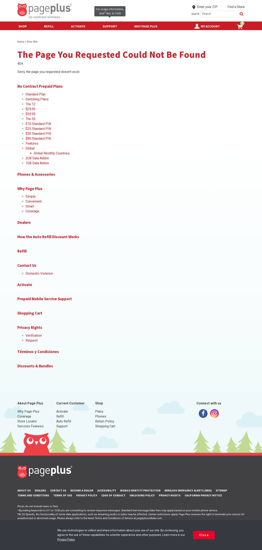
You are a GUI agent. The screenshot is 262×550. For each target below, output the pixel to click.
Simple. (31, 196)
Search (195, 13)
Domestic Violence (39, 273)
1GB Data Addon (37, 163)
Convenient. (34, 201)
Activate (24, 284)
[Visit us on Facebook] (203, 413)
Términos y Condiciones (38, 351)
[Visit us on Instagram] (214, 413)
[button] (241, 13)
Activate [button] (80, 25)
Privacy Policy (66, 539)
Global (30, 148)
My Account (210, 26)
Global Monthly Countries (52, 153)
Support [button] (112, 25)
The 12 (30, 104)
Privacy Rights (29, 327)
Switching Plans (37, 99)
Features (32, 143)
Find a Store (236, 7)
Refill (22, 251)
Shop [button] (24, 25)
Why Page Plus (145, 26)
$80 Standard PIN (38, 138)
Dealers (24, 222)
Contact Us (26, 265)
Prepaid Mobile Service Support (44, 298)
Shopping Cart (29, 313)
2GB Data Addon (37, 158)
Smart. (30, 206)
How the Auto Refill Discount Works (48, 236)
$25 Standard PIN (38, 129)
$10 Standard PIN (38, 124)
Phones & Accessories (36, 174)
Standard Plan (35, 94)
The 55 (30, 119)
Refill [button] (51, 25)
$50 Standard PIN (38, 134)
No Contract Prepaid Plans (40, 86)
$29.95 (30, 109)
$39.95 (30, 114)
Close (204, 535)
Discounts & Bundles (35, 365)
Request (32, 340)
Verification (34, 335)
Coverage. (33, 211)
